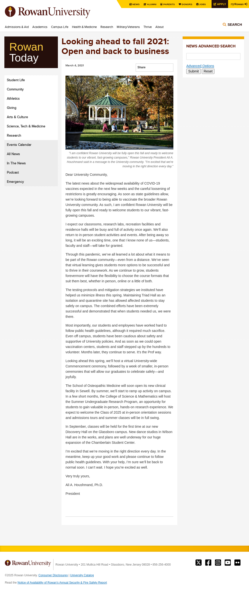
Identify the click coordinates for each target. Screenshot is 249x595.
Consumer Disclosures (53, 575)
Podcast (13, 172)
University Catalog (82, 575)
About (159, 27)
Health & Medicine (84, 27)
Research (106, 27)
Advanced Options (200, 66)
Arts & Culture (17, 117)
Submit (193, 71)
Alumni (149, 4)
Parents (167, 4)
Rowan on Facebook (208, 562)
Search (235, 25)
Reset (208, 71)
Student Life (16, 80)
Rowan (236, 4)
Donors (185, 4)
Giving (11, 107)
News (133, 4)
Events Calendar (19, 144)
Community (15, 89)
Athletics (13, 98)
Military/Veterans (128, 27)
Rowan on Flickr (237, 562)
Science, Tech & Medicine (26, 126)
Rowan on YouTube (228, 562)
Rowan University (55, 12)
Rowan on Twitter (199, 562)
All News (13, 153)
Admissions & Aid (17, 27)
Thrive (147, 27)
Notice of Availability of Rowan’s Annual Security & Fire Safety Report (62, 582)
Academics (39, 27)
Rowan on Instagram (218, 562)
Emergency (15, 181)
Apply (220, 4)
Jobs (200, 4)
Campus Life (59, 27)
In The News (16, 163)
